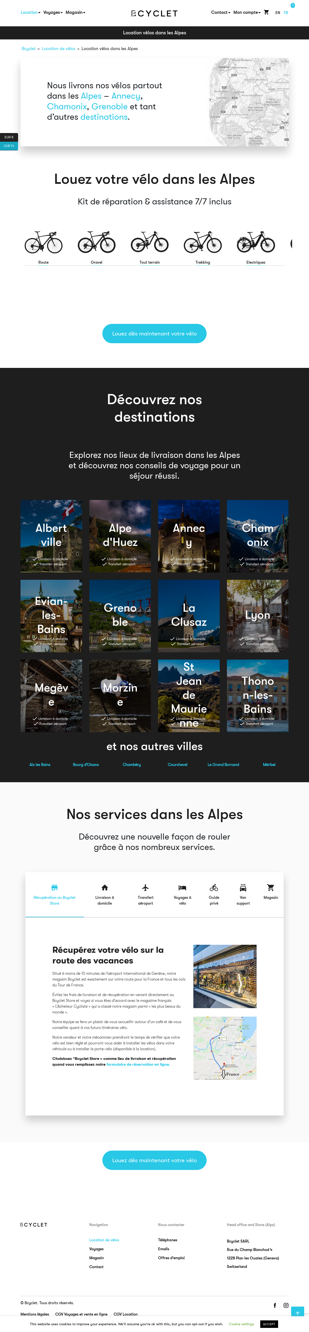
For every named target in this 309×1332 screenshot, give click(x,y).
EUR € (11, 137)
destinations (103, 117)
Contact (219, 12)
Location (29, 12)
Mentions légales (35, 1314)
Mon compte (245, 12)
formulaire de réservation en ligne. (138, 1064)
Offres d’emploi (171, 1258)
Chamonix (67, 107)
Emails (163, 1249)
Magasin (74, 12)
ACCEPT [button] (269, 1324)
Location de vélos (58, 48)
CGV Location (126, 1314)
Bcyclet (28, 48)
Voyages (51, 12)
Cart (265, 12)
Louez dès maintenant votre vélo (154, 333)
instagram (286, 1306)
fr (286, 13)
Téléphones (167, 1240)
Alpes (91, 96)
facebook (275, 1306)
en (277, 13)
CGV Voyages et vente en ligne (81, 1314)
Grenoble (109, 107)
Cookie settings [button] (241, 1324)
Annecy (126, 96)
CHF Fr (11, 146)
